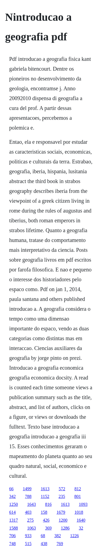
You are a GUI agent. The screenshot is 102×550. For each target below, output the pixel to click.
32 (81, 528)
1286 (65, 528)
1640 (81, 520)
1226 (74, 535)
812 (78, 488)
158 (44, 512)
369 (48, 528)
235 (61, 496)
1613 (45, 488)
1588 (13, 528)
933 (28, 535)
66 (11, 488)
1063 (31, 528)
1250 (13, 504)
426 (46, 520)
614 (12, 512)
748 (12, 543)
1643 (31, 504)
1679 (61, 512)
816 (48, 504)
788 (28, 496)
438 (44, 543)
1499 (27, 488)
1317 (13, 520)
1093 (83, 504)
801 (77, 496)
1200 (63, 520)
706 (12, 535)
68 (43, 535)
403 (28, 512)
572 (62, 488)
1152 (45, 496)
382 (57, 535)
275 (30, 520)
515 (28, 543)
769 (60, 543)
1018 (79, 512)
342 (12, 496)
